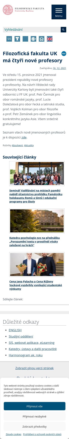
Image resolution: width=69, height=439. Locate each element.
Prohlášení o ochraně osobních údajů (42, 434)
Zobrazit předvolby (34, 426)
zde (24, 137)
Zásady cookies (13, 434)
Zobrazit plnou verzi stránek (34, 368)
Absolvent (17, 145)
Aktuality (29, 145)
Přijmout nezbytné (34, 416)
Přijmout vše (34, 406)
